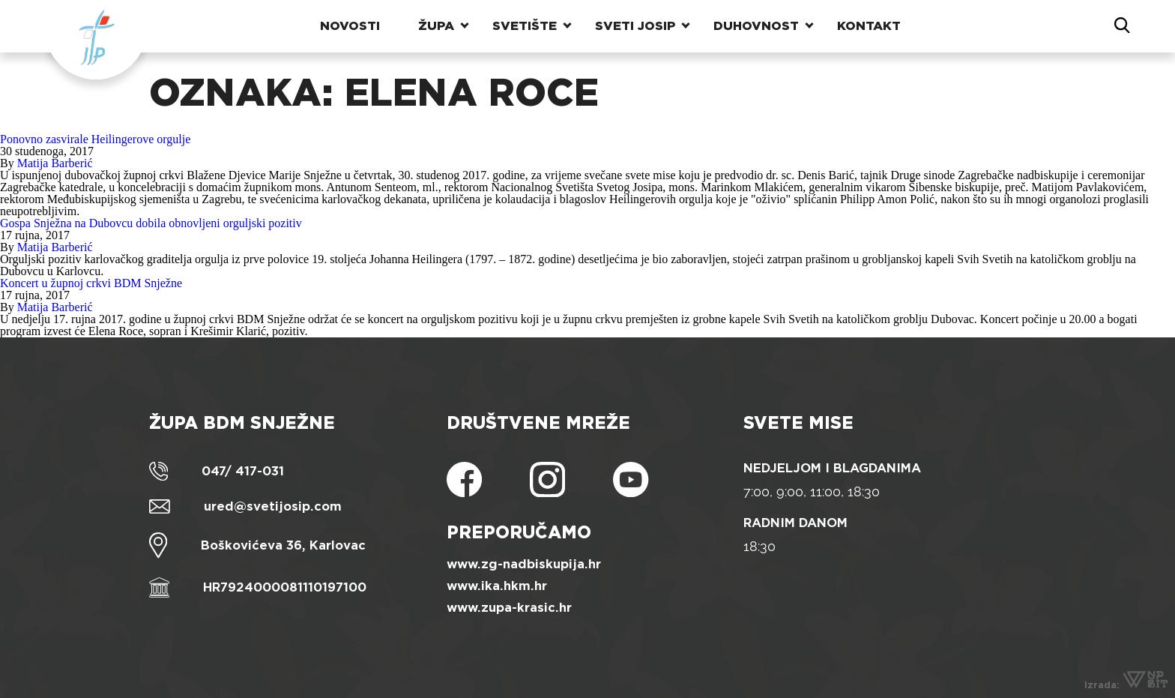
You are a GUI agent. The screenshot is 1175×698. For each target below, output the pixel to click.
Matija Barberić (55, 163)
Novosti (350, 26)
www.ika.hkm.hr (497, 586)
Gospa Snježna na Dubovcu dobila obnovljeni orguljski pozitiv (151, 223)
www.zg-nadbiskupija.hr (524, 564)
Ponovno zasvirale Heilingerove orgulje (95, 139)
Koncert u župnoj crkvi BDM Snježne (91, 283)
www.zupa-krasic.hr (509, 607)
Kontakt (869, 26)
